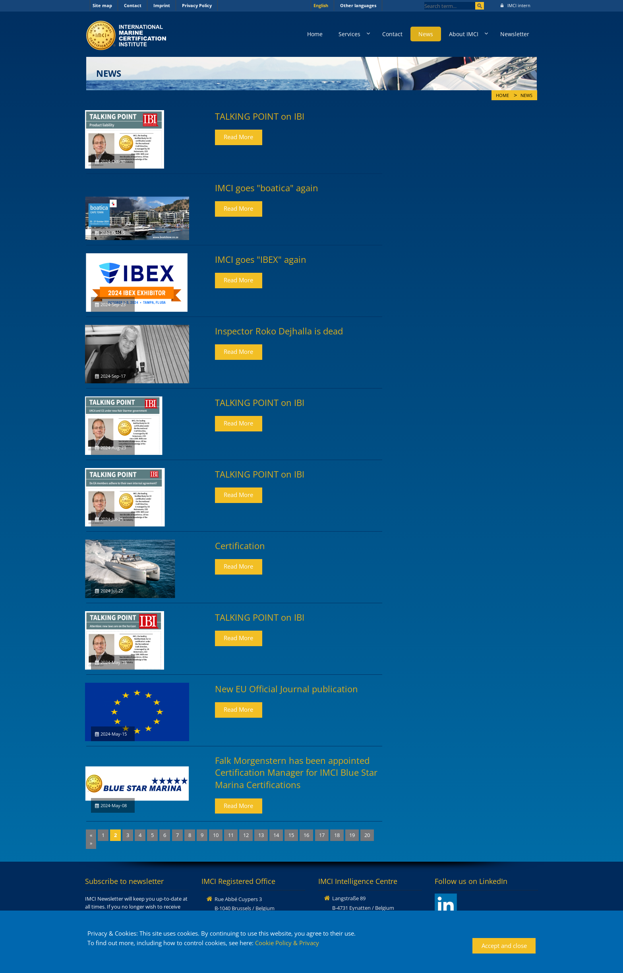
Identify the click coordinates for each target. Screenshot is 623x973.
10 (216, 835)
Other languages (358, 5)
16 (306, 835)
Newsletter (514, 34)
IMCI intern (515, 5)
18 (337, 835)
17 (322, 835)
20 (367, 835)
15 (291, 835)
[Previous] (91, 835)
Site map (102, 5)
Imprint (161, 5)
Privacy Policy (197, 5)
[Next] (91, 843)
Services (349, 34)
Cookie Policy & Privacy (287, 943)
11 (231, 835)
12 (246, 835)
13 (261, 835)
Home (315, 34)
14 (276, 835)
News (425, 34)
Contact (132, 5)
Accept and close (504, 946)
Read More (238, 137)
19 (352, 835)
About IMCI (463, 34)
